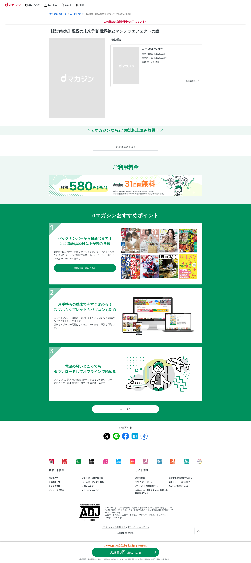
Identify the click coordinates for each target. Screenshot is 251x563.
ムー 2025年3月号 (76, 14)
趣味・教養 (58, 14)
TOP (50, 14)
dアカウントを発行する (114, 527)
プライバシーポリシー (144, 482)
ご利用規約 (140, 478)
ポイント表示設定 (56, 490)
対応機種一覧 (54, 482)
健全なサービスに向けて (179, 482)
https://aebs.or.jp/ (114, 517)
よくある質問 (54, 486)
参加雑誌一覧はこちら (85, 268)
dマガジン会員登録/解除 (92, 478)
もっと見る (125, 409)
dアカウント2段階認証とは (146, 486)
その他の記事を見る (125, 146)
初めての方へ (54, 478)
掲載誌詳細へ (191, 81)
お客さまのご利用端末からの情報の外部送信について (151, 491)
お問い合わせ (88, 486)
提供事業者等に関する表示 (180, 478)
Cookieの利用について (179, 486)
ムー (66, 14)
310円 (125, 552)
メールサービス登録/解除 (93, 482)
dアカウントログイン (91, 490)
